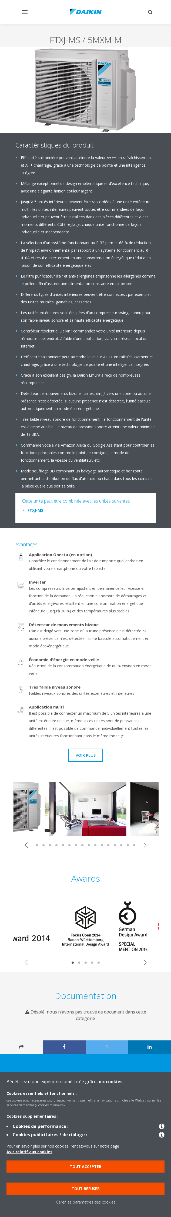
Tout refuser (86, 1188)
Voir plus (86, 755)
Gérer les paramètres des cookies (85, 1202)
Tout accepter (85, 1166)
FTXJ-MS (35, 510)
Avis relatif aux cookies (29, 1151)
